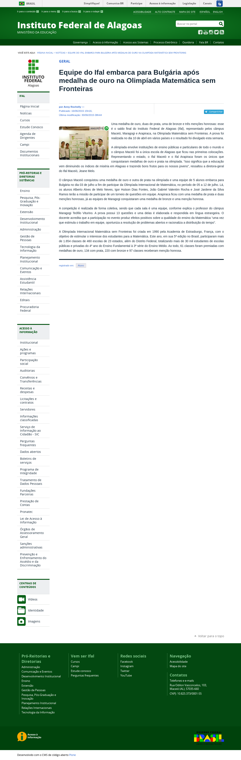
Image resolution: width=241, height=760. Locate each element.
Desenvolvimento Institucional (41, 676)
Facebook (200, 32)
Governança (80, 42)
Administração (31, 667)
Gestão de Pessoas (33, 690)
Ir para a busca (71, 11)
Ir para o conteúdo (28, 11)
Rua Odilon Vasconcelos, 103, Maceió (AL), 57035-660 (188, 687)
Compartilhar (216, 111)
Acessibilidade (142, 11)
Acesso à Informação (105, 42)
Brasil (30, 3)
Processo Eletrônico (165, 42)
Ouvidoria (188, 42)
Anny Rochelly (72, 106)
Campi (75, 666)
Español (205, 11)
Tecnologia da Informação (38, 712)
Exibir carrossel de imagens (99, 128)
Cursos (75, 662)
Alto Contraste (165, 11)
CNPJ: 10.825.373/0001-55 (186, 693)
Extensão (27, 685)
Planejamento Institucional (39, 703)
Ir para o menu (51, 11)
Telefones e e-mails (182, 681)
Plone (72, 755)
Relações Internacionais (37, 708)
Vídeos (32, 599)
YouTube (206, 32)
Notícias (60, 52)
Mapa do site (187, 11)
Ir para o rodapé (93, 11)
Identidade (36, 610)
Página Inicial (45, 52)
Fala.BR (203, 42)
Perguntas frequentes (85, 675)
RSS (222, 32)
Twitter (216, 32)
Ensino (26, 681)
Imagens (34, 621)
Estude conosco (81, 671)
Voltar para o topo (211, 636)
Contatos (218, 42)
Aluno (81, 265)
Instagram (211, 32)
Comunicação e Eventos (37, 671)
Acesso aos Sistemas (135, 42)
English (218, 11)
